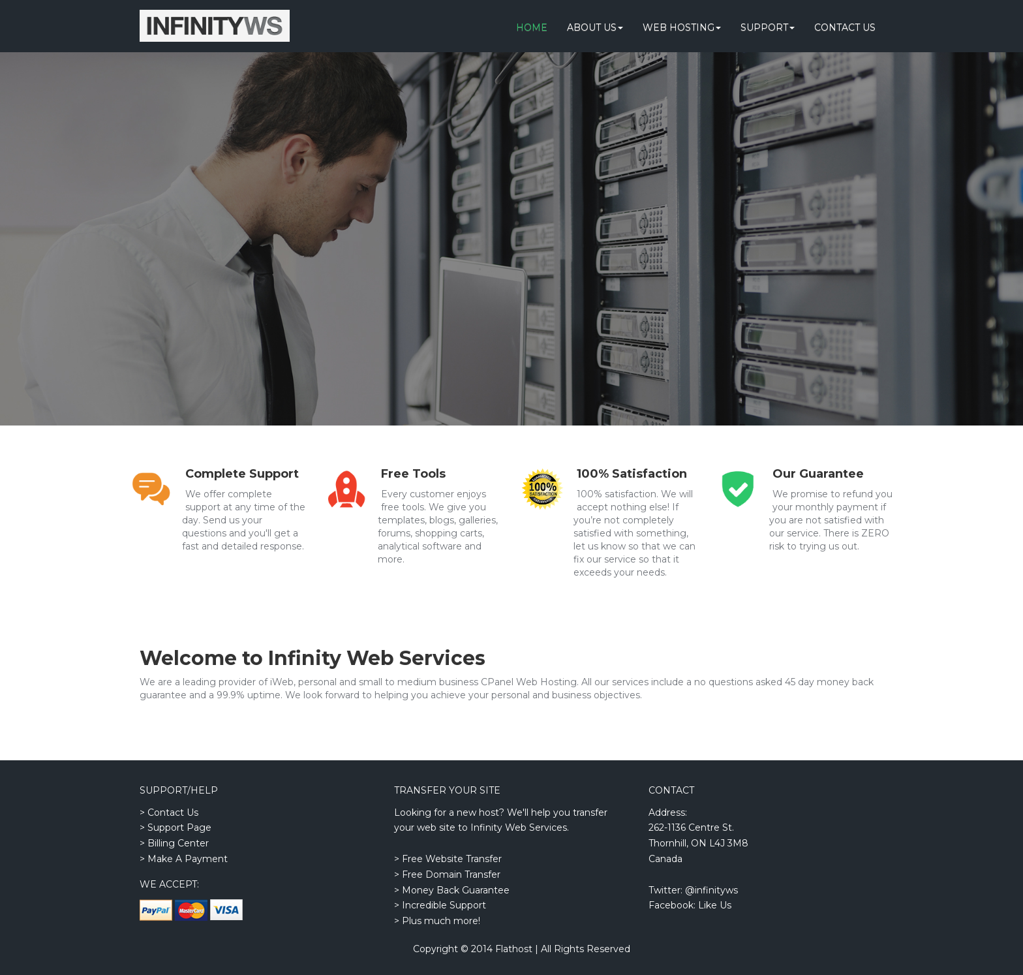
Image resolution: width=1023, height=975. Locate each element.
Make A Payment (187, 859)
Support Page (179, 827)
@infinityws (711, 890)
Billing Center (178, 843)
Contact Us (845, 27)
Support (768, 27)
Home (531, 27)
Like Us (714, 905)
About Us (595, 27)
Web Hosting (682, 27)
